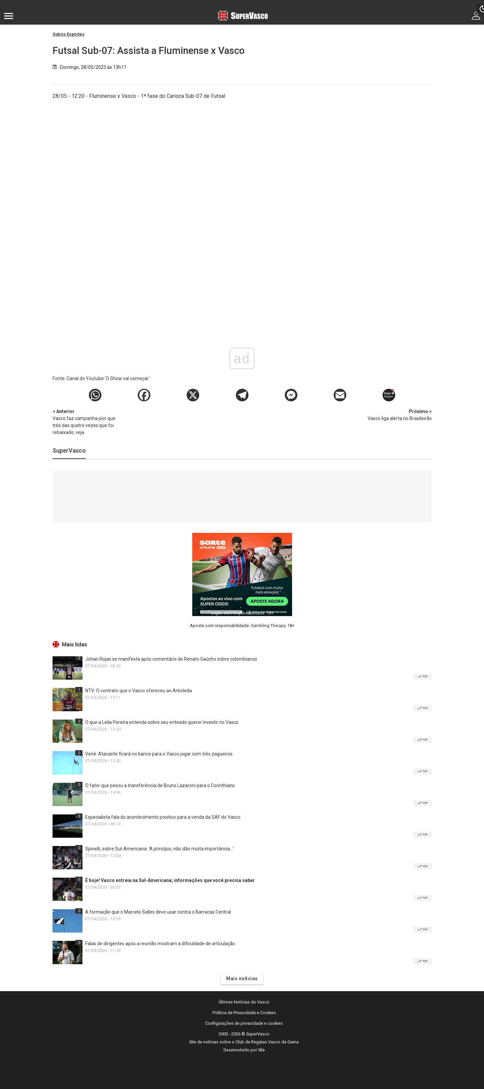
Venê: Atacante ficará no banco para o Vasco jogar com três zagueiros (159, 754)
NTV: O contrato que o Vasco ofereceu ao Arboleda (138, 690)
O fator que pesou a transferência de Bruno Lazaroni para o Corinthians (160, 785)
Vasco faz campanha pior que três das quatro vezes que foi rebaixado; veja (87, 421)
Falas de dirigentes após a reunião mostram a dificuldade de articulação (160, 943)
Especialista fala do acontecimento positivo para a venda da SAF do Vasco (163, 817)
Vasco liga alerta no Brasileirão (397, 414)
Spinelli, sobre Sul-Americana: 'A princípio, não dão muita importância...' (159, 848)
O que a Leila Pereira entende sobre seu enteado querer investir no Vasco (162, 722)
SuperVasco (69, 450)
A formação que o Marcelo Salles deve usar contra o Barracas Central (158, 912)
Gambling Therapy (268, 625)
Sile (261, 1049)
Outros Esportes (68, 34)
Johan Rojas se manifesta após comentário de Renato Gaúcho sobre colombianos (171, 659)
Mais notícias (242, 978)
